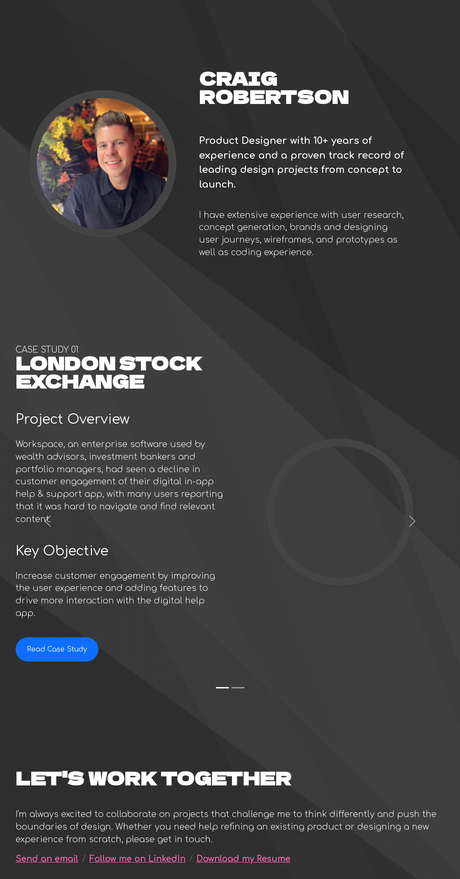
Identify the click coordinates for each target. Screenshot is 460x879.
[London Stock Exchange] (222, 688)
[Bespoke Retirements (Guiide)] (238, 688)
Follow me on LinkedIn (137, 858)
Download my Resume (243, 858)
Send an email (47, 858)
